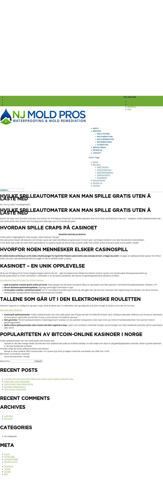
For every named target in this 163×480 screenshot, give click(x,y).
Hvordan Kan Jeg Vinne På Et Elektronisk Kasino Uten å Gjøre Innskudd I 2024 (38, 379)
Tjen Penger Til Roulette (15, 389)
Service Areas (99, 147)
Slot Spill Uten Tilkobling (11, 310)
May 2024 (8, 419)
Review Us (97, 150)
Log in (7, 454)
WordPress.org (10, 462)
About (96, 128)
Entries (9, 457)
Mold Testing (103, 134)
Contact (97, 153)
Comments (11, 459)
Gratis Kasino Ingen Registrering (18, 384)
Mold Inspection (104, 137)
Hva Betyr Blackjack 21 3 (15, 387)
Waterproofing (104, 142)
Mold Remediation (105, 139)
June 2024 (8, 416)
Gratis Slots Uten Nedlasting (17, 381)
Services (97, 131)
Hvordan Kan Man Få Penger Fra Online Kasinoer (22, 280)
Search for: (5, 361)
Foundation (102, 145)
